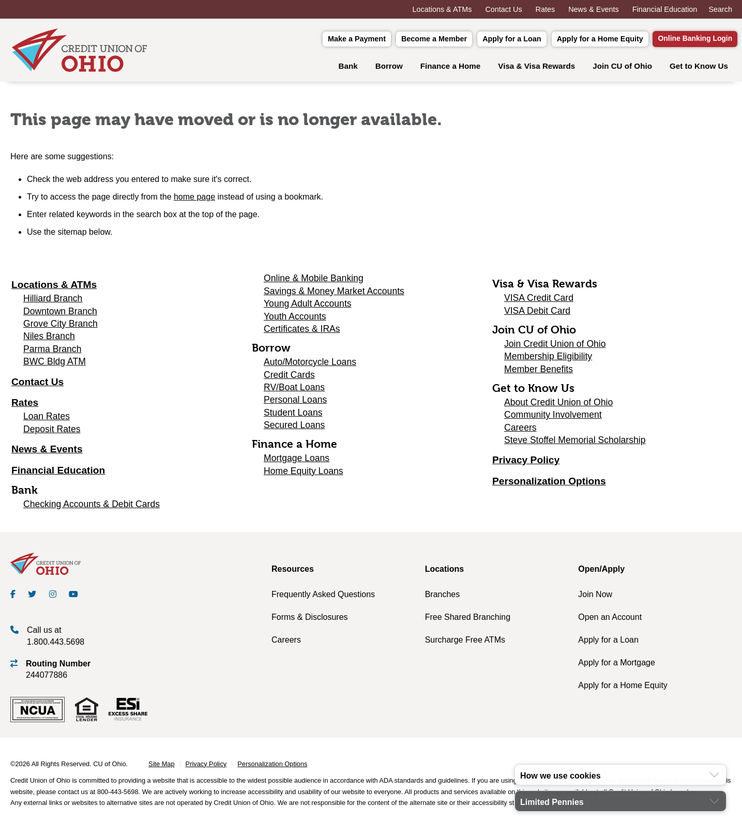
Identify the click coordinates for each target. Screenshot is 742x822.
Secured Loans (294, 428)
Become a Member (417, 40)
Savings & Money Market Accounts (334, 293)
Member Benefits (538, 372)
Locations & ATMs (442, 9)
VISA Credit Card (538, 301)
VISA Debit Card (537, 313)
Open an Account (610, 619)
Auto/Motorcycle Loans (310, 365)
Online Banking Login (687, 40)
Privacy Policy (525, 463)
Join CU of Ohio (622, 68)
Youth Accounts (295, 319)
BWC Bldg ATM (54, 364)
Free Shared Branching (467, 619)
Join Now (595, 596)
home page (194, 199)
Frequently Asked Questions (323, 596)
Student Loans (293, 415)
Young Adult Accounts (308, 306)
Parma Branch (52, 351)
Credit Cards (289, 377)
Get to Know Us (699, 68)
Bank (348, 68)
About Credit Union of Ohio (558, 405)
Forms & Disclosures (309, 619)
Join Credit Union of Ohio (555, 346)
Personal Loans (295, 403)
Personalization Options (549, 484)
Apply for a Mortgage (616, 665)
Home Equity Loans (303, 473)
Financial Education (665, 9)
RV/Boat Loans (294, 390)
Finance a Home (450, 68)
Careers (520, 430)
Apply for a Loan (495, 40)
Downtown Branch (60, 314)
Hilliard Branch (52, 301)
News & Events (593, 9)
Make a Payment (340, 40)
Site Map (161, 767)
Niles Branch (49, 339)
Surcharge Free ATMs (465, 642)
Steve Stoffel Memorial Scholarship (575, 442)
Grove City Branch (60, 326)
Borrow (389, 68)
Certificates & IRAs (302, 331)
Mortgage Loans (296, 461)
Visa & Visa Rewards (536, 68)
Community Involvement (553, 418)
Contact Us (503, 9)
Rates (545, 9)
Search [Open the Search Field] (720, 9)
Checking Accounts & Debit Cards (91, 507)
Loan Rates (46, 419)
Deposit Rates (52, 432)
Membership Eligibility (548, 359)
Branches (442, 596)
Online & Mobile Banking (314, 281)
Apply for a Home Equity (583, 40)
